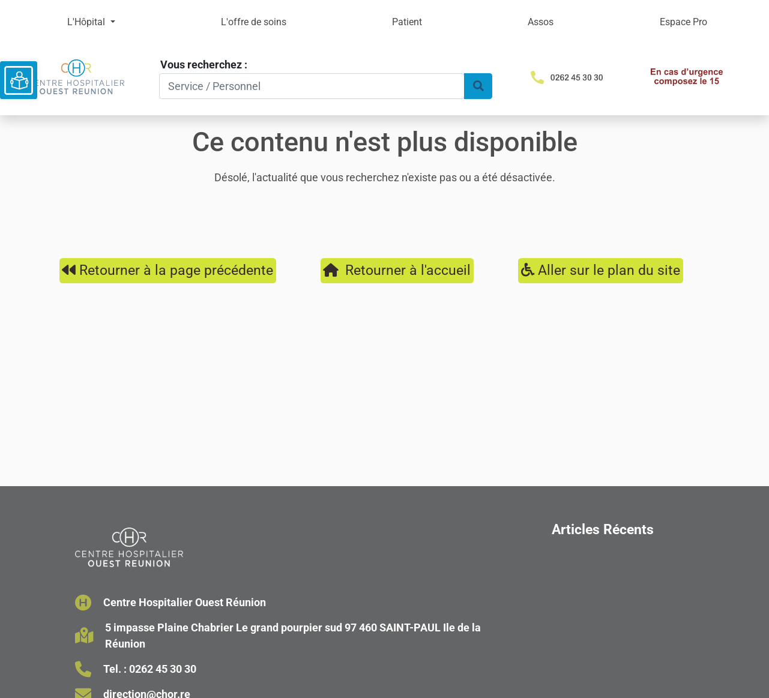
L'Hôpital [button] (87, 22)
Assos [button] (540, 22)
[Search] (312, 86)
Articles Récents (603, 529)
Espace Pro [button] (683, 22)
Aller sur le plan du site (601, 270)
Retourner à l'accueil (397, 270)
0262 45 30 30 (162, 669)
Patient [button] (407, 22)
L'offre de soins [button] (253, 22)
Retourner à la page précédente (167, 270)
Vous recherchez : (203, 64)
